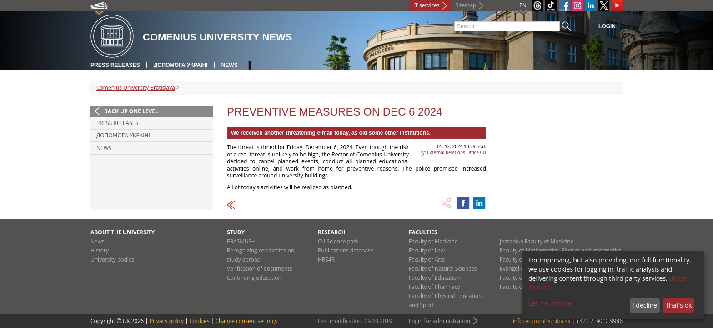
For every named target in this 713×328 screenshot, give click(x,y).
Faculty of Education (434, 278)
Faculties (423, 232)
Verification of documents (259, 268)
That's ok (678, 305)
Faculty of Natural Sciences (443, 268)
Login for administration (439, 321)
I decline (645, 305)
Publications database (346, 250)
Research (332, 232)
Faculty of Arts (427, 259)
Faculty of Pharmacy (434, 287)
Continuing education (254, 278)
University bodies (112, 259)
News (229, 65)
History (99, 250)
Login (607, 26)
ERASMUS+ (241, 241)
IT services (426, 5)
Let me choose (550, 303)
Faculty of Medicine (433, 241)
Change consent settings (246, 321)
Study (236, 232)
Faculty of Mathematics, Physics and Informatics (560, 250)
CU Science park (338, 241)
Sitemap (466, 5)
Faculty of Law (427, 250)
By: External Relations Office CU (452, 152)
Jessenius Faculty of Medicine (536, 241)
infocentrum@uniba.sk (542, 321)
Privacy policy (167, 321)
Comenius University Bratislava (135, 87)
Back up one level (131, 111)
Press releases (115, 65)
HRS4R (326, 259)
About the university (122, 232)
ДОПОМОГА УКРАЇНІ (181, 65)
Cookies (200, 321)
